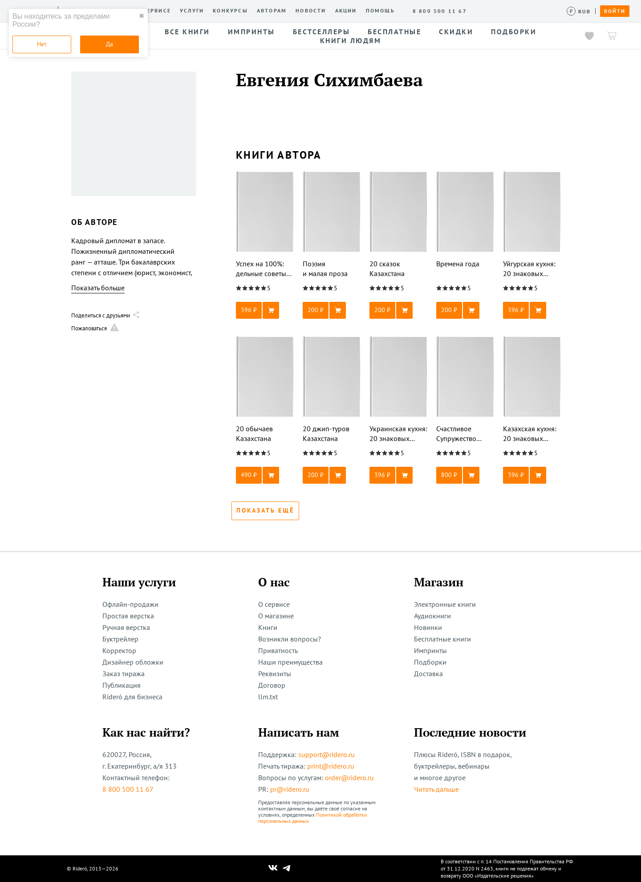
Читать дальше (436, 789)
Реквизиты (274, 673)
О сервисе (153, 11)
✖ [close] (141, 16)
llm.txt (268, 696)
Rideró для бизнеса (132, 696)
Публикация (121, 685)
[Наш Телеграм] (286, 868)
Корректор (119, 650)
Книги (267, 627)
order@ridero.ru (349, 777)
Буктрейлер (120, 638)
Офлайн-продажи (130, 604)
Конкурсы (230, 11)
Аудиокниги (432, 615)
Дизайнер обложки (132, 661)
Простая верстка (128, 615)
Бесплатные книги (442, 638)
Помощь (380, 11)
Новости (311, 11)
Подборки (430, 661)
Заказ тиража (123, 673)
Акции (346, 11)
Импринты (430, 650)
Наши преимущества (290, 661)
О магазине (276, 615)
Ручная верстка (126, 627)
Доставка (428, 673)
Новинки (428, 627)
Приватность (278, 650)
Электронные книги (445, 604)
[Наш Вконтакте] (273, 868)
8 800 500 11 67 (128, 789)
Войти (614, 11)
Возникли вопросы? (289, 638)
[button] (265, 310)
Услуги (192, 11)
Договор (271, 685)
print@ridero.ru (330, 766)
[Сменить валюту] (579, 11)
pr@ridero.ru (289, 789)
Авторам (272, 11)
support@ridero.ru (326, 754)
